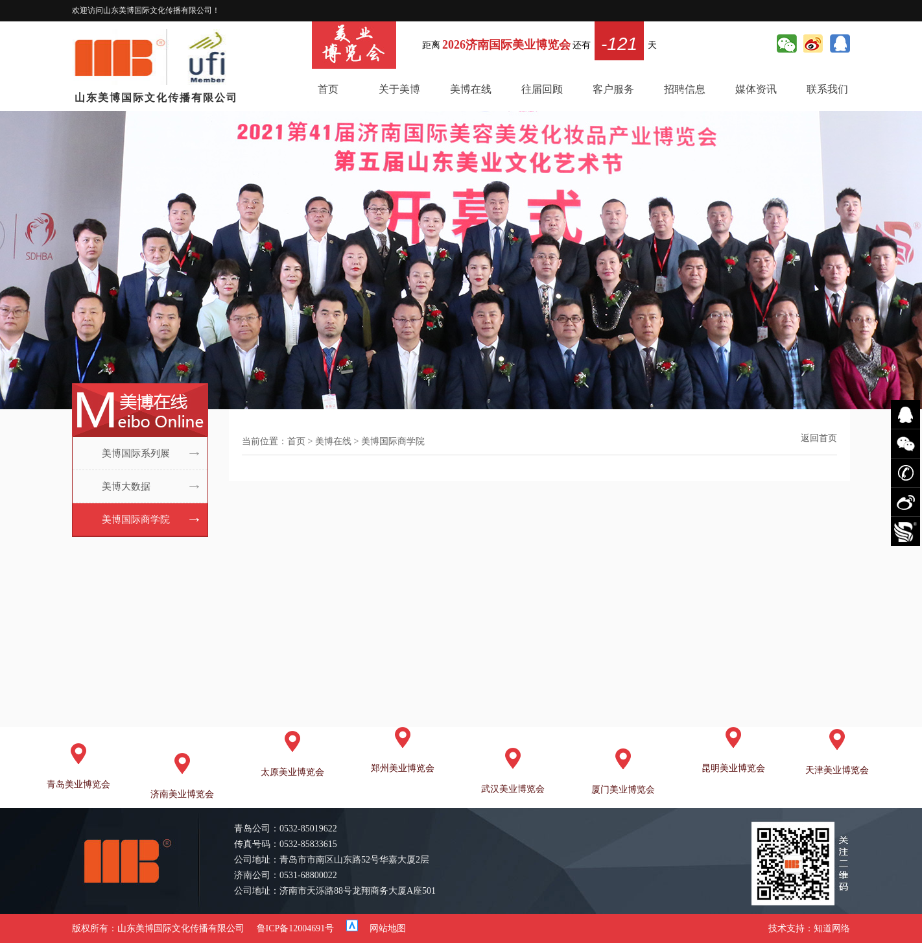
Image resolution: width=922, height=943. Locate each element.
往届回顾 (542, 89)
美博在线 (470, 89)
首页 (328, 89)
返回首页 (819, 438)
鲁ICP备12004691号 (296, 928)
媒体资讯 (756, 89)
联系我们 (827, 89)
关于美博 (399, 89)
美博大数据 (126, 486)
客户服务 (613, 89)
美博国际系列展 (136, 453)
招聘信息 (684, 89)
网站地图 (388, 928)
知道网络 (832, 928)
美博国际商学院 (136, 519)
